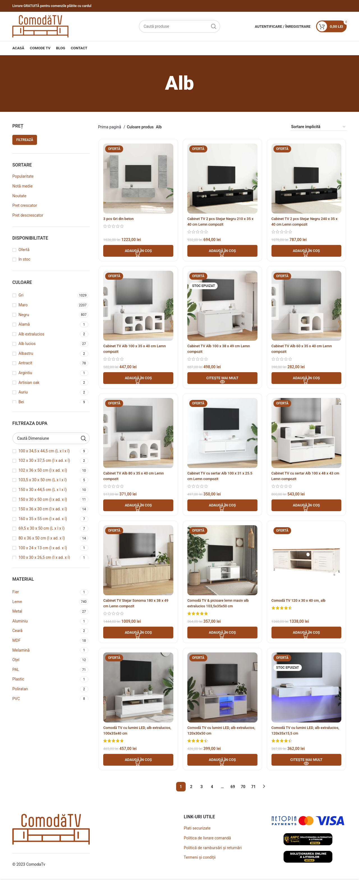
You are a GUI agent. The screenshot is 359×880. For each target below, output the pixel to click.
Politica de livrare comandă (207, 839)
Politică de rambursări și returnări (213, 849)
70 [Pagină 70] (243, 788)
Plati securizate (197, 830)
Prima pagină (110, 127)
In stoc (24, 259)
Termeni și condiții (200, 858)
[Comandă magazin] (319, 127)
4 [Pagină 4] (212, 788)
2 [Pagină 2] (191, 788)
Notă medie (22, 186)
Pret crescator (24, 205)
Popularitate (23, 176)
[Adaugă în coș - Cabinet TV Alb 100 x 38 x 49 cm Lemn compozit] (222, 379)
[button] (137, 252)
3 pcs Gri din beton (118, 219)
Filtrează (24, 140)
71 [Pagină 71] (253, 788)
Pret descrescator (27, 215)
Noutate (19, 196)
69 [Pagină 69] (233, 788)
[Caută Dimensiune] (51, 438)
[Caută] (179, 26)
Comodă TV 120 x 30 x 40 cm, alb (301, 603)
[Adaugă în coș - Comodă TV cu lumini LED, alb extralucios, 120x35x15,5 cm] (307, 763)
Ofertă (24, 249)
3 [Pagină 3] (202, 788)
